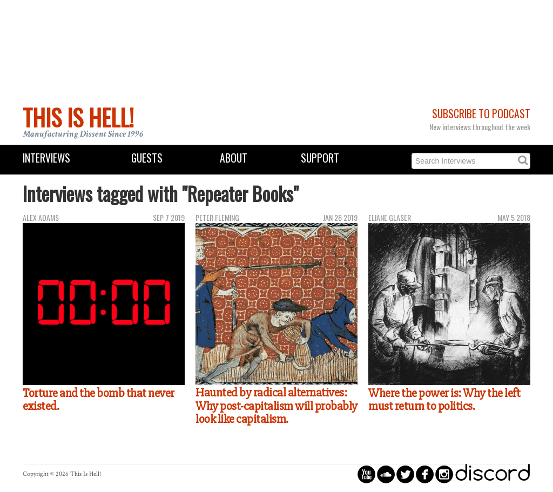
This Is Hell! (78, 117)
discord (492, 474)
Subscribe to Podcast (481, 114)
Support (320, 158)
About (233, 158)
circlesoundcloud (386, 474)
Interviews (46, 158)
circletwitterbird (405, 474)
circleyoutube (366, 474)
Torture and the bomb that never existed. (98, 400)
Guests (147, 158)
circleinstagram (444, 474)
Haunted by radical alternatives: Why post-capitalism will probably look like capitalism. (276, 406)
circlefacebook (425, 474)
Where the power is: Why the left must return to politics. (444, 400)
